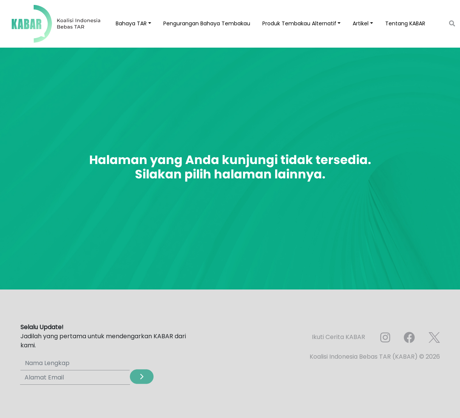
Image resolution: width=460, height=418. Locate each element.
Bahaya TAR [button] (131, 23)
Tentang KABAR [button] (405, 23)
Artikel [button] (361, 23)
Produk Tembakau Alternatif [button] (299, 23)
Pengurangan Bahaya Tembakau (206, 23)
